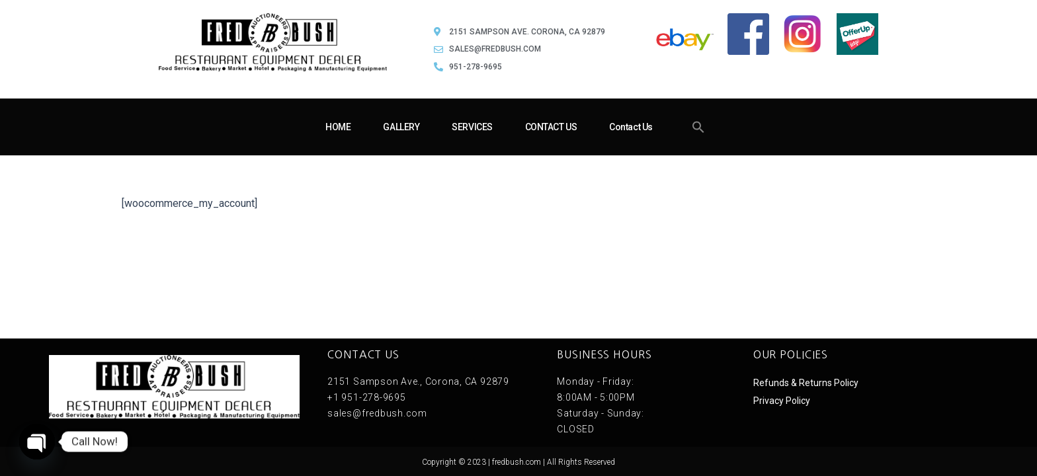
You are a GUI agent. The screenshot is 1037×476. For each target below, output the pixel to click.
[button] (698, 127)
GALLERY (401, 127)
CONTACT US (551, 127)
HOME (338, 127)
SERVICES (472, 127)
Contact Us (631, 127)
